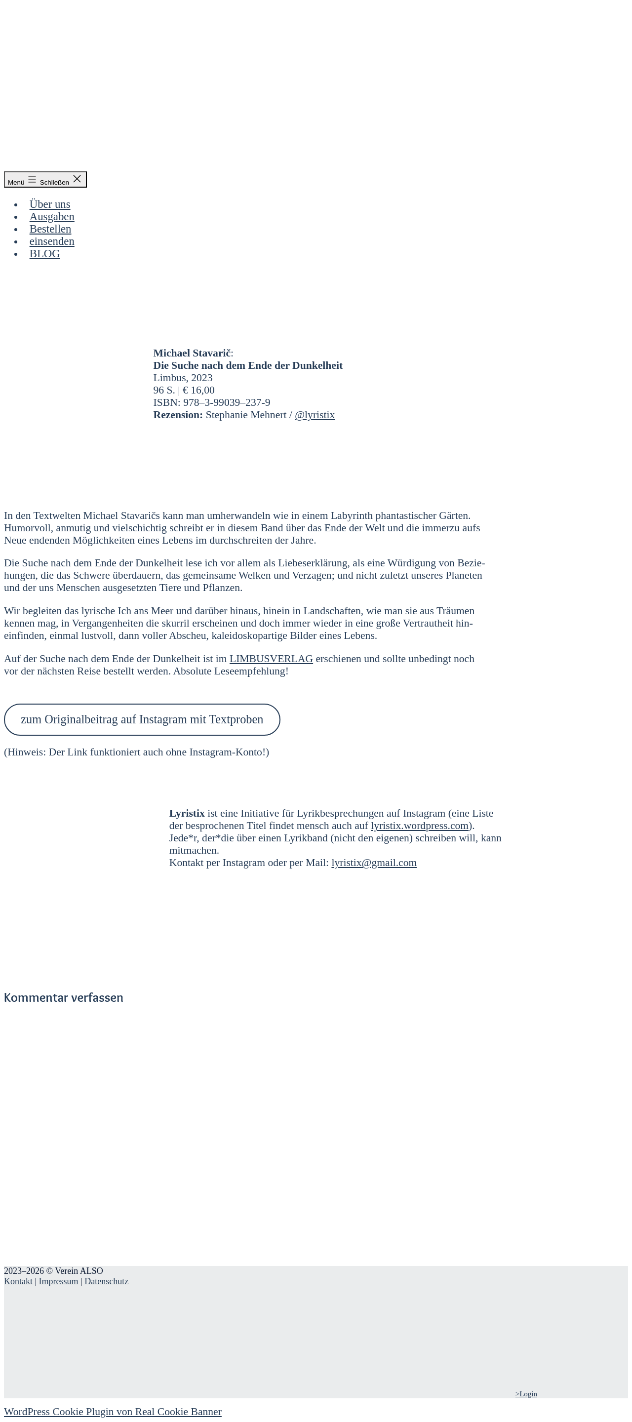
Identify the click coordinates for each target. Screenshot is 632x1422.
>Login (526, 1394)
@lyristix (315, 415)
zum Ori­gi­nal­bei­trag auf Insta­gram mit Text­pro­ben (142, 719)
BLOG (45, 253)
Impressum (59, 1281)
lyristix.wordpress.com (420, 825)
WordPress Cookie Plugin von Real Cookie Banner (113, 1412)
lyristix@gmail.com (374, 863)
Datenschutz (106, 1281)
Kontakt (18, 1281)
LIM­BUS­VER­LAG (271, 659)
